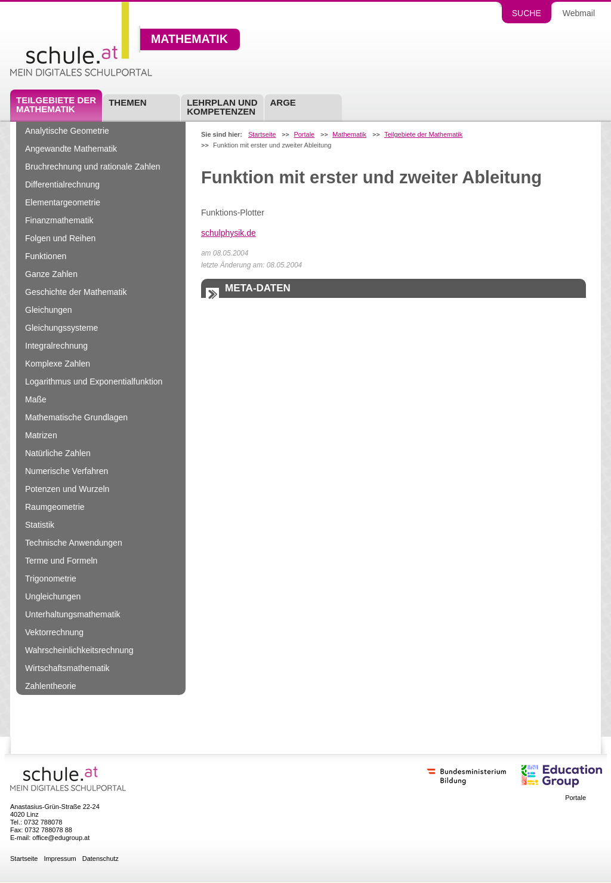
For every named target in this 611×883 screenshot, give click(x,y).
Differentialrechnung (62, 184)
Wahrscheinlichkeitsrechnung (79, 650)
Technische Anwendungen (73, 543)
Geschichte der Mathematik (75, 292)
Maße (36, 399)
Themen (127, 102)
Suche (526, 13)
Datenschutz (100, 859)
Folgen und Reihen (60, 238)
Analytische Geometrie (67, 131)
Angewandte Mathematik (71, 148)
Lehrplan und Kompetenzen (222, 107)
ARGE (283, 102)
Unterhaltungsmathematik (73, 614)
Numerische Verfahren (66, 471)
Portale (304, 134)
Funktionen (45, 256)
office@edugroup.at (61, 837)
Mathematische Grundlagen (76, 417)
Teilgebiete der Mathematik (56, 104)
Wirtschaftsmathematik (67, 668)
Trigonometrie (50, 578)
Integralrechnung (56, 345)
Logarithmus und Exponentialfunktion (93, 381)
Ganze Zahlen (51, 274)
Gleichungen (48, 310)
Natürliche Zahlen (58, 453)
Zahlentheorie (50, 686)
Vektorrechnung (54, 632)
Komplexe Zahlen (57, 363)
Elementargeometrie (62, 202)
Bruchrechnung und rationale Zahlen (93, 166)
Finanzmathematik (59, 220)
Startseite (262, 134)
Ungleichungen (53, 596)
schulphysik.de (228, 233)
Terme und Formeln (61, 560)
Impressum (60, 859)
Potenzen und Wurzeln (67, 489)
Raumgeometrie (55, 507)
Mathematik (189, 39)
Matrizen (41, 435)
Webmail (579, 13)
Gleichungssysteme (61, 328)
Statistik (39, 525)
